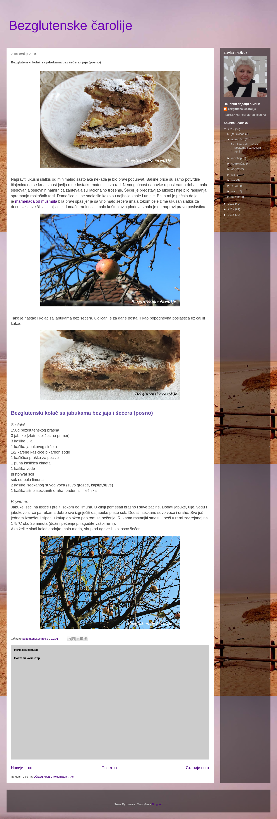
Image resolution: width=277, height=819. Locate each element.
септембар (238, 163)
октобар (237, 158)
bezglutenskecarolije (242, 108)
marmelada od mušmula (36, 201)
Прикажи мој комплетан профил (245, 114)
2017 (231, 209)
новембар (238, 139)
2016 (231, 214)
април (235, 185)
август (235, 169)
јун (233, 174)
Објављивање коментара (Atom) (55, 776)
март (235, 191)
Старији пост (197, 768)
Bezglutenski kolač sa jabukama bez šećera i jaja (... (246, 148)
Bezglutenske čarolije (70, 25)
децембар (238, 134)
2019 (231, 129)
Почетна (109, 768)
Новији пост (22, 768)
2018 (231, 203)
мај (233, 180)
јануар (236, 196)
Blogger (157, 804)
